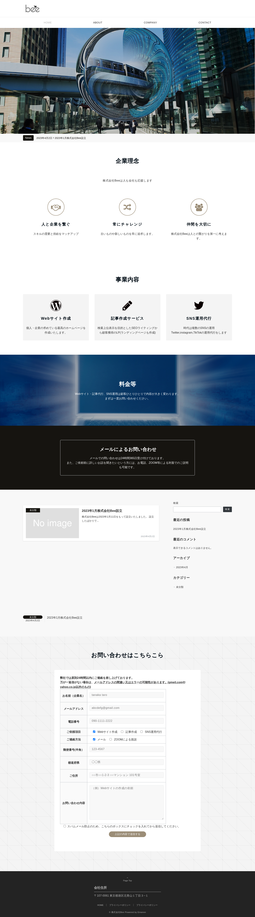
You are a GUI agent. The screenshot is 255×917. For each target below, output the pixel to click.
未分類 (179, 587)
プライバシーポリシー (147, 905)
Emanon (142, 912)
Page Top (127, 879)
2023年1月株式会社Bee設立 (70, 138)
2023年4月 (182, 567)
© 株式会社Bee (116, 912)
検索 (176, 503)
